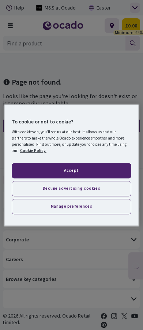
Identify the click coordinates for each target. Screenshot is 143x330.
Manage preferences (71, 206)
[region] (71, 165)
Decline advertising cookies (71, 188)
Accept (71, 170)
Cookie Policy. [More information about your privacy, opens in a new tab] (33, 150)
